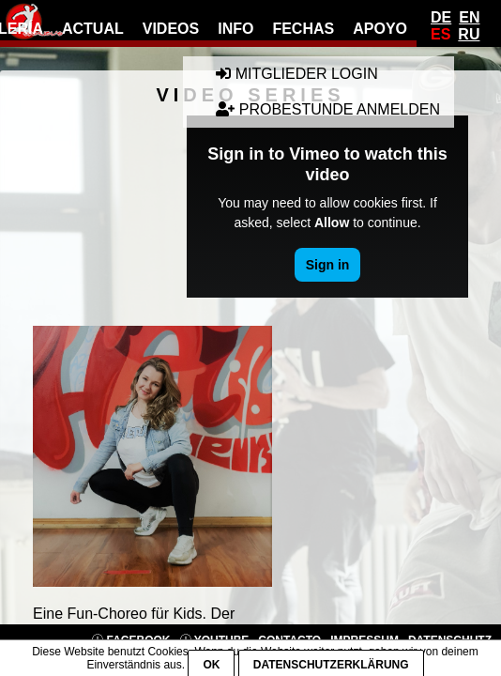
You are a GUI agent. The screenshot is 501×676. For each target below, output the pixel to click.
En (469, 17)
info (235, 29)
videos (171, 29)
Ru (468, 34)
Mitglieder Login (296, 74)
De (441, 17)
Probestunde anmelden (328, 109)
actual (93, 29)
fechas (303, 29)
